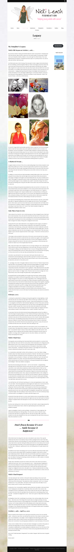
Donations (49, 28)
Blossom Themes (55, 548)
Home (12, 28)
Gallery (56, 28)
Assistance (32, 28)
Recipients (40, 28)
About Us (25, 28)
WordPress (37, 549)
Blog (62, 28)
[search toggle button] (64, 1)
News (18, 28)
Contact (37, 30)
